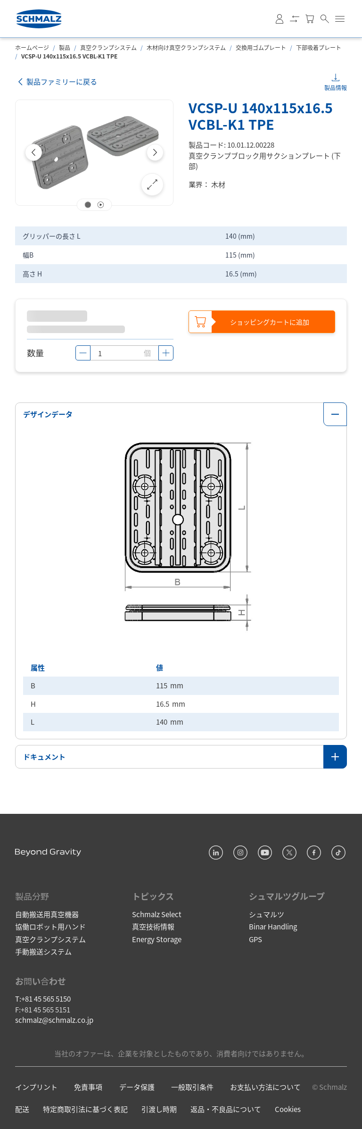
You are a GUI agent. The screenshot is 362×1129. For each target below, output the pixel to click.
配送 (22, 1108)
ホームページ (32, 47)
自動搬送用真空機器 (47, 913)
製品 (64, 47)
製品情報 (335, 88)
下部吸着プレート (318, 47)
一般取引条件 (192, 1086)
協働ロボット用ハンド (50, 926)
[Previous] (33, 152)
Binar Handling (273, 926)
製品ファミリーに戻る (56, 81)
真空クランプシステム (108, 47)
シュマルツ (266, 913)
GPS (255, 938)
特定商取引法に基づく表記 (85, 1108)
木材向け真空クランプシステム (186, 47)
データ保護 (137, 1086)
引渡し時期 (159, 1108)
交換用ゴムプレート (261, 47)
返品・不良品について (225, 1108)
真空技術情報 (153, 926)
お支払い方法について (265, 1086)
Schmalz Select (156, 913)
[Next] (155, 152)
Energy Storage (156, 938)
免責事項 (88, 1086)
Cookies (288, 1108)
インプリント (36, 1086)
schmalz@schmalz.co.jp (54, 1019)
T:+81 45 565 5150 (43, 998)
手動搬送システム (43, 951)
